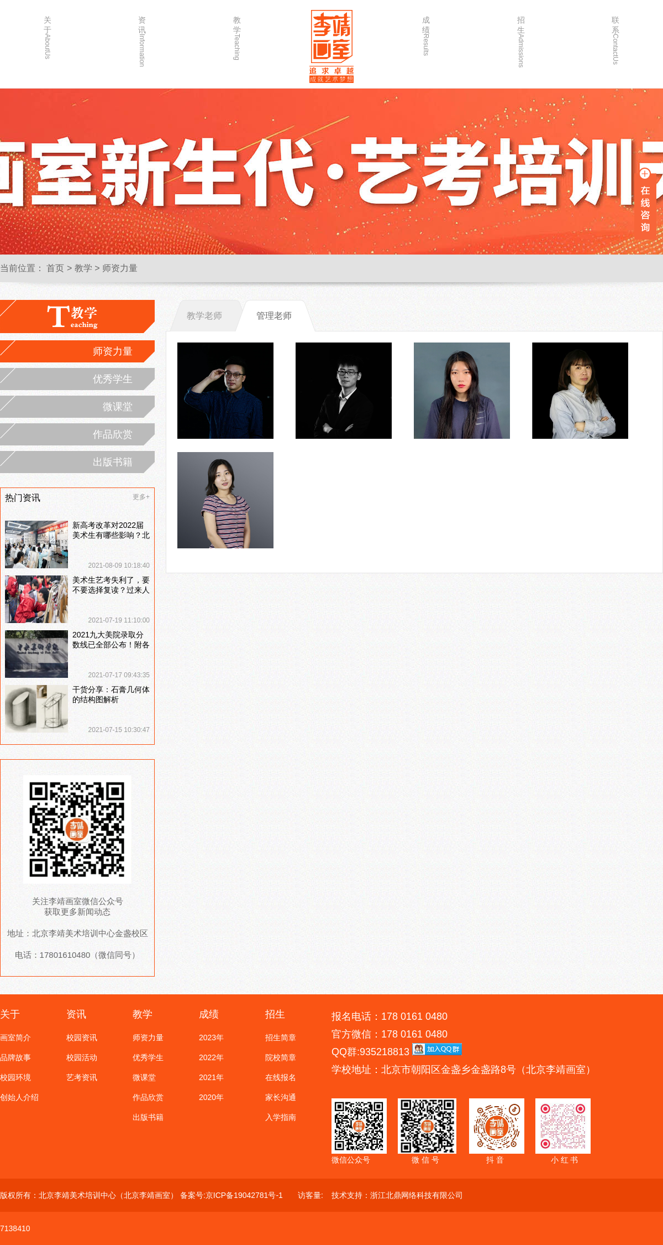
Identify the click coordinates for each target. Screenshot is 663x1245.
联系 (615, 37)
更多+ (141, 497)
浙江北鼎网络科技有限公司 (416, 1195)
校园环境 (15, 1077)
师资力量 (120, 268)
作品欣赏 (113, 434)
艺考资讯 (81, 1077)
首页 (55, 268)
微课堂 (118, 406)
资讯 (142, 37)
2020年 (211, 1097)
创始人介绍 (19, 1097)
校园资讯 (81, 1037)
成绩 (426, 35)
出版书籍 (113, 462)
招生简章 (280, 1037)
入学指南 (280, 1117)
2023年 (211, 1037)
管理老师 (274, 315)
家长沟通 (280, 1097)
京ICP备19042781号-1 (244, 1195)
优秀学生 (113, 379)
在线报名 (280, 1077)
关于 (47, 37)
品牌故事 (15, 1057)
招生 (521, 37)
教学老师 (204, 315)
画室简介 (15, 1037)
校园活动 (81, 1057)
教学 (237, 37)
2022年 (211, 1057)
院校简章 (280, 1057)
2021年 (211, 1077)
